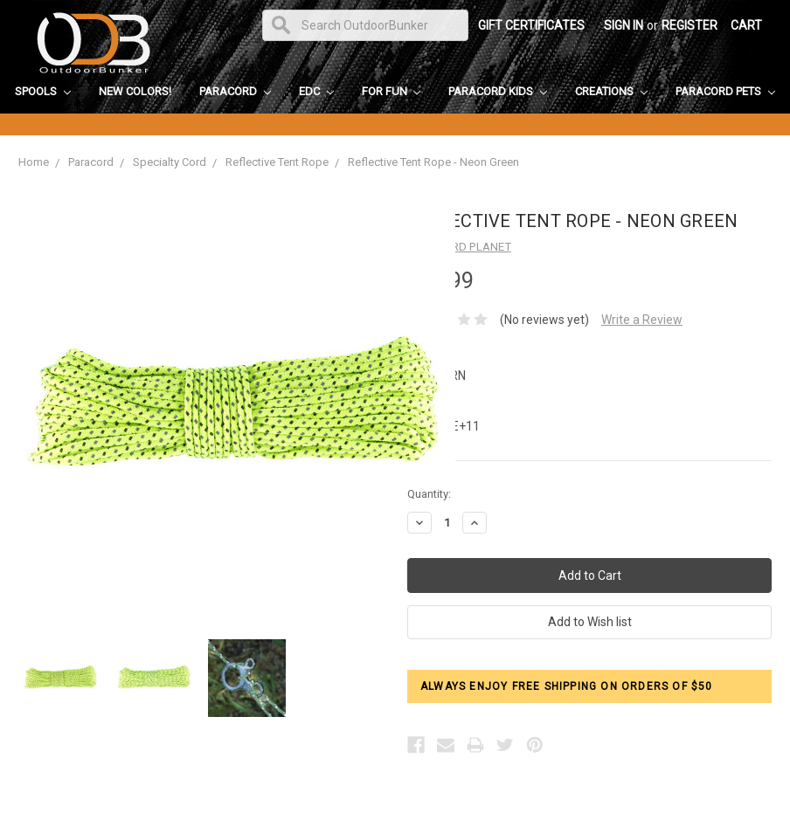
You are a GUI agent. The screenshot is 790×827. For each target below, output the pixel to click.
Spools (43, 91)
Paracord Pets (725, 91)
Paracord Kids (497, 91)
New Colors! (135, 91)
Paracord (235, 91)
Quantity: (429, 493)
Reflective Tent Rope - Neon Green (433, 162)
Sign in (623, 25)
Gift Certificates (531, 25)
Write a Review (642, 320)
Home (33, 162)
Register (689, 25)
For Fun (391, 91)
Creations (611, 91)
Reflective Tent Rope (277, 162)
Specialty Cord (169, 162)
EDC (316, 91)
